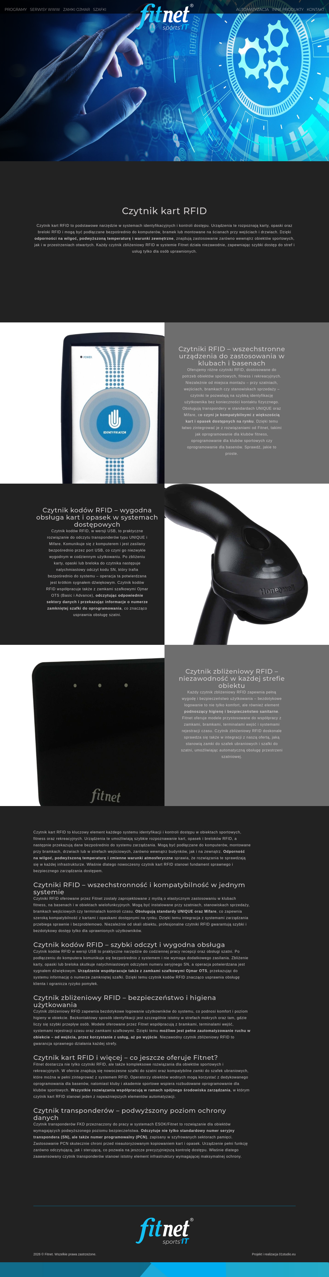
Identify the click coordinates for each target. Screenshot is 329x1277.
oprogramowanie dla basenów (214, 447)
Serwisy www (45, 9)
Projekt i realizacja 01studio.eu (274, 1254)
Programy (16, 9)
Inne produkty (287, 9)
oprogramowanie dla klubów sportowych (228, 441)
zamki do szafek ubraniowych (230, 744)
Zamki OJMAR (76, 9)
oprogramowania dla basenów (60, 1084)
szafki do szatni (142, 1071)
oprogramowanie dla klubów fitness (234, 434)
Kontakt (315, 9)
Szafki (99, 9)
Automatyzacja (252, 9)
